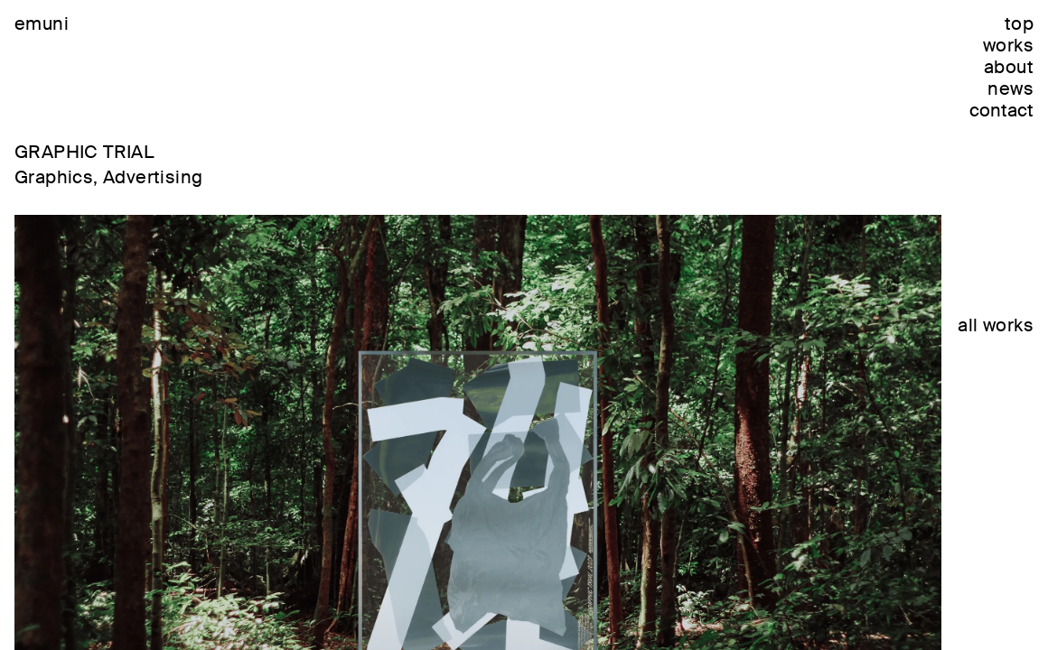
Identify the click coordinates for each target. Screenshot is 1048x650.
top (1019, 23)
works (1008, 45)
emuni (41, 23)
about (1009, 67)
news (1010, 88)
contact (1001, 110)
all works (996, 325)
